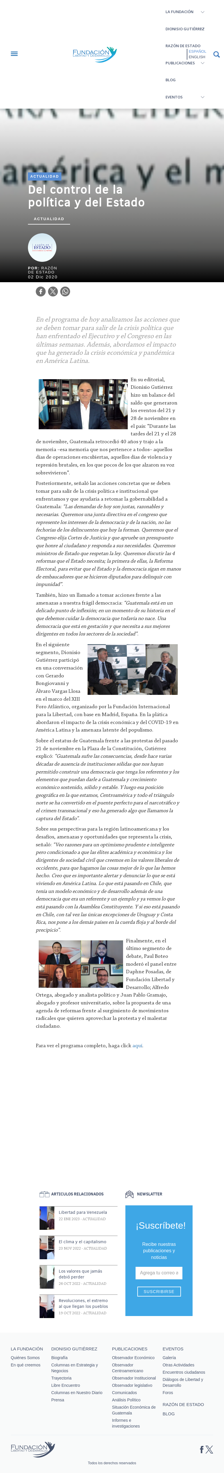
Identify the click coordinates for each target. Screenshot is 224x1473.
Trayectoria (61, 1378)
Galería (169, 1357)
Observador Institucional (134, 1378)
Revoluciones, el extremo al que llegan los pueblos (83, 1303)
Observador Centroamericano (127, 1368)
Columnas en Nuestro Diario (76, 1392)
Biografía (59, 1357)
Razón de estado (183, 45)
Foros (168, 1392)
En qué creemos (25, 1365)
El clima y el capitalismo (82, 1242)
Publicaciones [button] (180, 63)
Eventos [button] (174, 97)
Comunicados (124, 1392)
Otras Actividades (178, 1365)
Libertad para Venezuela (83, 1212)
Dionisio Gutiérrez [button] (185, 28)
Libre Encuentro (65, 1385)
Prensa (57, 1400)
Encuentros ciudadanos (184, 1372)
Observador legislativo (132, 1385)
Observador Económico (133, 1357)
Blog (171, 79)
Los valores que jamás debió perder (80, 1274)
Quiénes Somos (25, 1357)
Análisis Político (126, 1400)
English (197, 57)
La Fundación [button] (179, 11)
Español (197, 51)
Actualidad (44, 176)
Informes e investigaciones (126, 1423)
